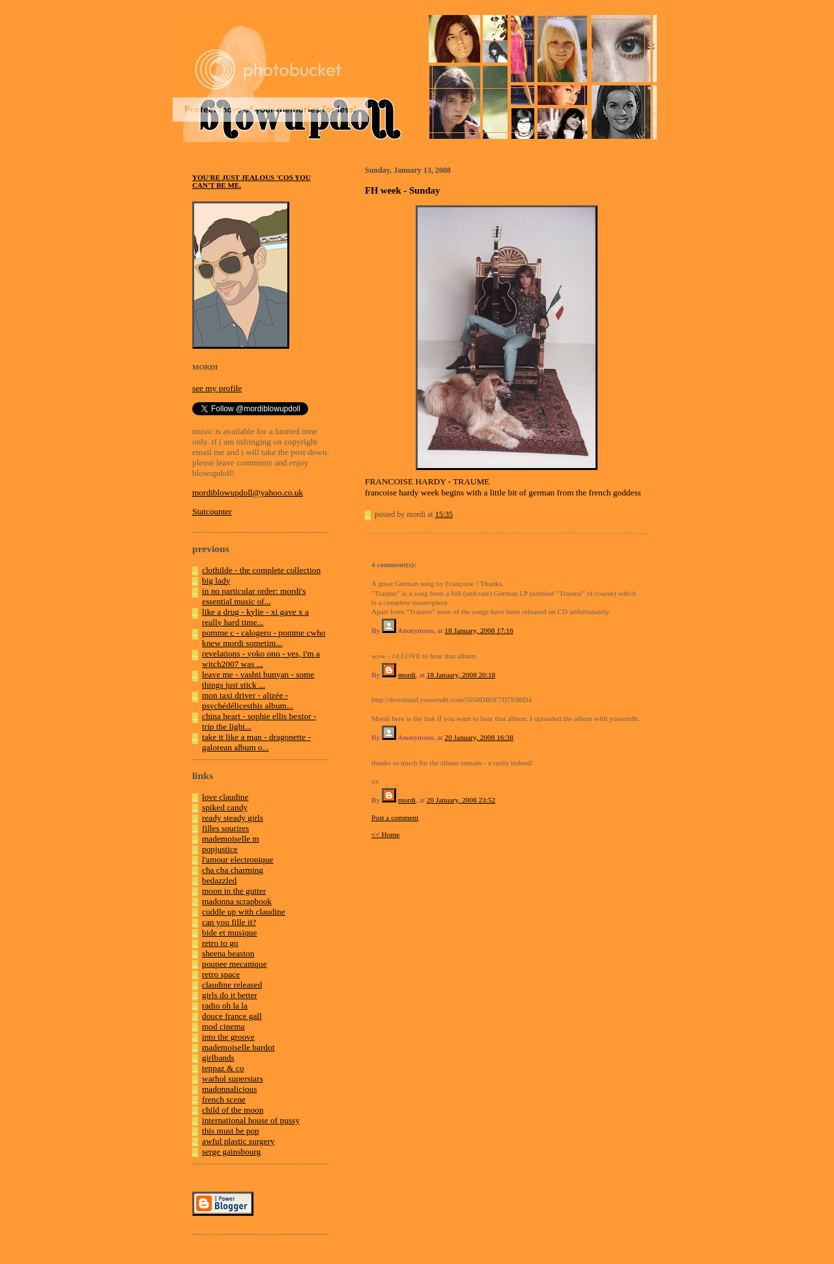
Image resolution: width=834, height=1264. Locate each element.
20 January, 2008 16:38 (478, 737)
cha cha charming (232, 870)
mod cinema (223, 1026)
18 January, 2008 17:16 (478, 630)
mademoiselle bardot (238, 1047)
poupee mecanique (234, 964)
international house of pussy (251, 1120)
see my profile (217, 388)
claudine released (232, 985)
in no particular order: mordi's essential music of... (254, 596)
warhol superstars (232, 1078)
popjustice (220, 849)
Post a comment (394, 817)
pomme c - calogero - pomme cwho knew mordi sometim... (264, 638)
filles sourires (225, 828)
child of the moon (232, 1110)
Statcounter (212, 511)
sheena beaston (228, 953)
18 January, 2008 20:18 (461, 675)
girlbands (218, 1058)
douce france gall (232, 1016)
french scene (224, 1099)
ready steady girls (232, 818)
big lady (216, 580)
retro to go (220, 943)
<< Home (385, 834)
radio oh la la (225, 1005)
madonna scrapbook (237, 901)
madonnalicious (229, 1089)
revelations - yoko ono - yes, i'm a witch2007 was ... (261, 659)
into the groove (228, 1037)
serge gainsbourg (231, 1151)
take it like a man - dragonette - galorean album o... (256, 742)
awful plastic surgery (238, 1141)
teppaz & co (223, 1068)
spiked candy (225, 807)
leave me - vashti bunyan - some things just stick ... (258, 679)
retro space (221, 974)
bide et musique (229, 932)
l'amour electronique (237, 859)
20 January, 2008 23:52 (461, 800)
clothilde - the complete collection (261, 570)
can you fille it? (229, 922)
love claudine (225, 797)
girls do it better (229, 995)
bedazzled (219, 880)
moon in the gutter (234, 891)
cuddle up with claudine (243, 912)
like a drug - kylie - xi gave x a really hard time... (255, 617)
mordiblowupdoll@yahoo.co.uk (247, 492)
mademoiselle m (230, 839)
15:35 (444, 514)
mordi (407, 675)
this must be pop (230, 1131)
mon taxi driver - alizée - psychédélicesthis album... (247, 700)
